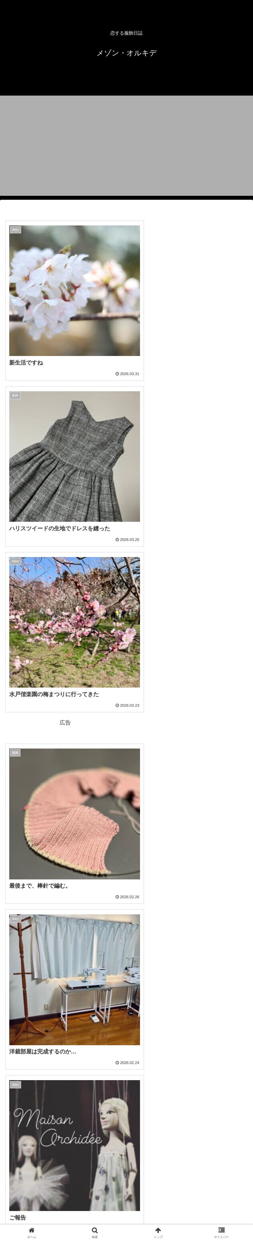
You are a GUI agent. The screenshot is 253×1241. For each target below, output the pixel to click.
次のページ (126, 1145)
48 (144, 1170)
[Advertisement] (126, 149)
